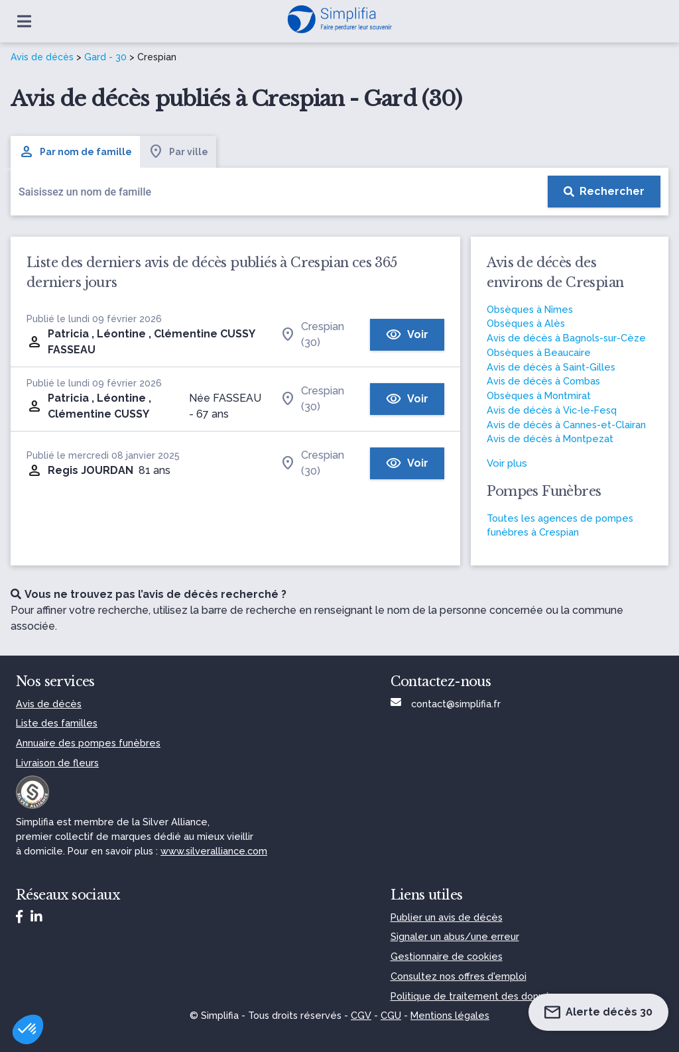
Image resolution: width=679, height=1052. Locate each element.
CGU (391, 1015)
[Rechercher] (604, 191)
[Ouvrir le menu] (24, 21)
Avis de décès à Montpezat (550, 438)
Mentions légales (449, 1015)
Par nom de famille (75, 152)
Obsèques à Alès (526, 323)
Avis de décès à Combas (543, 380)
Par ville (178, 152)
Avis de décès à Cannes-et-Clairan (566, 424)
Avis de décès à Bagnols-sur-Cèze (566, 337)
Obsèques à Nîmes (530, 309)
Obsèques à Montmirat (539, 395)
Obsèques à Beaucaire (539, 352)
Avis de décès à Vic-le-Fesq (552, 410)
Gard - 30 (105, 57)
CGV (361, 1015)
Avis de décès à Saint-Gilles (551, 367)
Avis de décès (42, 57)
